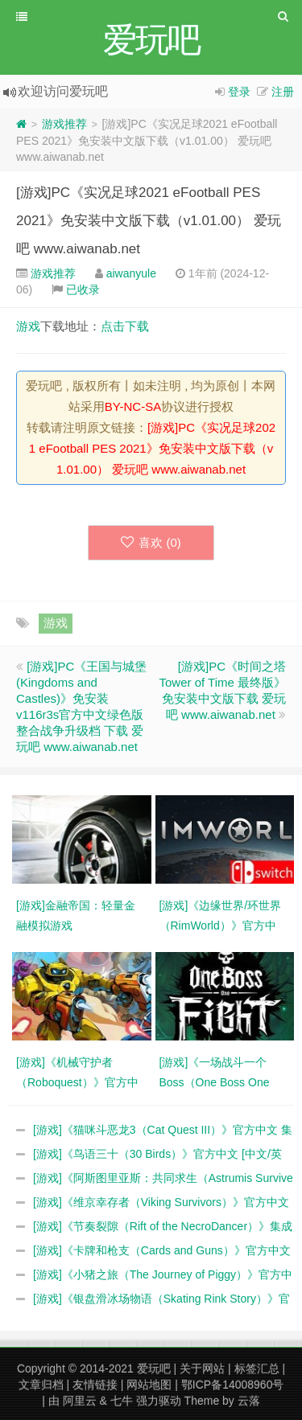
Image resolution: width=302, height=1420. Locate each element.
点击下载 (125, 326)
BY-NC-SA (133, 406)
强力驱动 (158, 1400)
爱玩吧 (154, 1368)
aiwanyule (131, 273)
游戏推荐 (64, 123)
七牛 (121, 1400)
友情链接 (95, 1384)
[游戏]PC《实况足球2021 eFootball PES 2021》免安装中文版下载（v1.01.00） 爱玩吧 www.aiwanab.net (148, 221)
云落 (249, 1400)
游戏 (28, 326)
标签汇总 (256, 1368)
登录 (239, 91)
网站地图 (149, 1384)
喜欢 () (151, 542)
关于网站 (202, 1368)
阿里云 (80, 1400)
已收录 (83, 289)
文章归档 (41, 1384)
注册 (282, 91)
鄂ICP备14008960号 (232, 1384)
